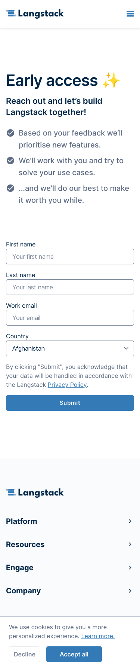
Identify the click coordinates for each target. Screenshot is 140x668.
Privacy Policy (67, 384)
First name (70, 252)
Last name (70, 283)
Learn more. (98, 636)
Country (70, 344)
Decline (24, 654)
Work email (70, 314)
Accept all (74, 654)
